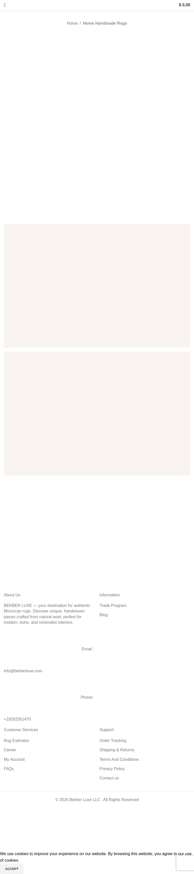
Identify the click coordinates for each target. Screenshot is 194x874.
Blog (104, 615)
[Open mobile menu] (4, 5)
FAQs (9, 769)
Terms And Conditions (119, 759)
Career (10, 750)
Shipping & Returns (117, 750)
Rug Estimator (16, 740)
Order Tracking (113, 740)
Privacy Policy (112, 769)
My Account (14, 759)
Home (72, 23)
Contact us (109, 778)
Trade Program (113, 605)
